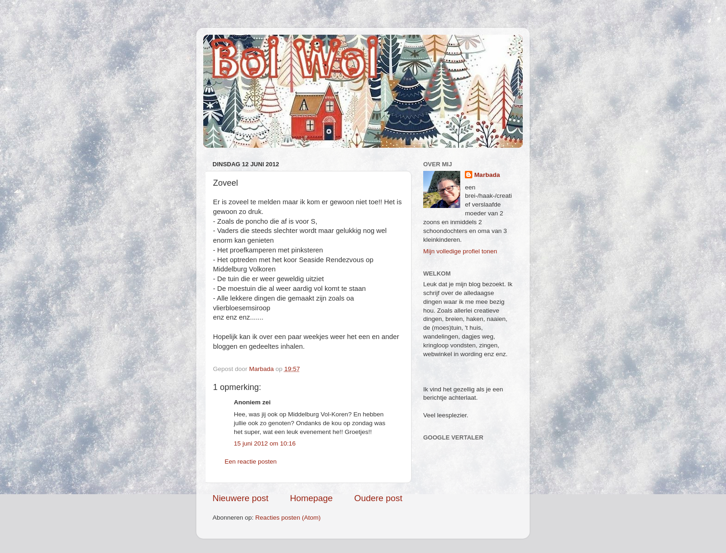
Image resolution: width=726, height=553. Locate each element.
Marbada (487, 174)
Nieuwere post (241, 498)
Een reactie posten (251, 461)
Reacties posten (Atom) (287, 517)
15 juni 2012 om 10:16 (265, 443)
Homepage (311, 498)
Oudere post (378, 498)
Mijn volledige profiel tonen (460, 251)
